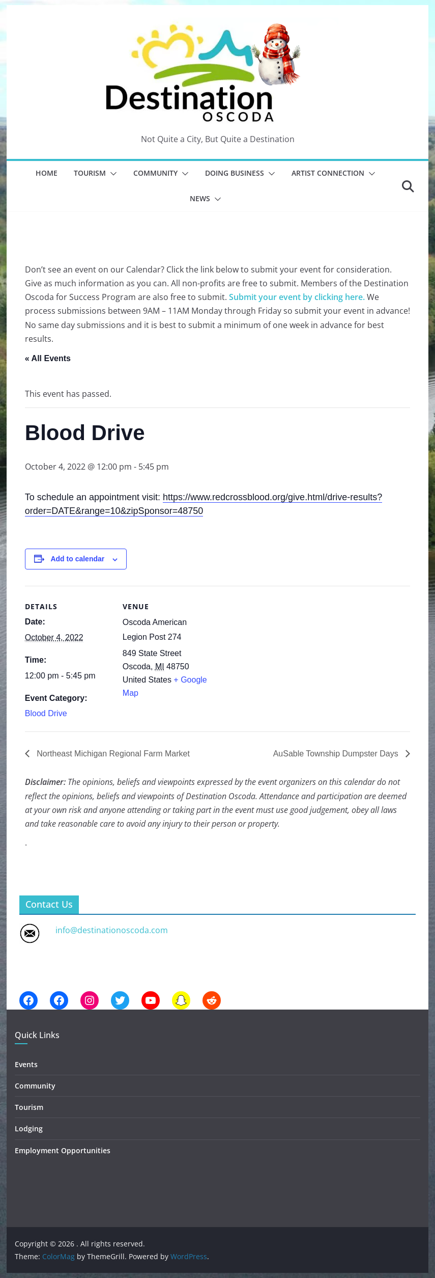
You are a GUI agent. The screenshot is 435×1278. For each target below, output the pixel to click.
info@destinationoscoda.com (111, 930)
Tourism (90, 173)
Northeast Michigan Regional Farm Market (112, 753)
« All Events (48, 358)
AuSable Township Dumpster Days (337, 753)
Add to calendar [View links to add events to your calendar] (77, 559)
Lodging (29, 1128)
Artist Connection (328, 173)
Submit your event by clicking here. (297, 297)
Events (26, 1064)
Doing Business (234, 173)
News (200, 198)
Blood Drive (46, 713)
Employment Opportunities (62, 1150)
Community (155, 173)
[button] (111, 173)
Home (46, 173)
